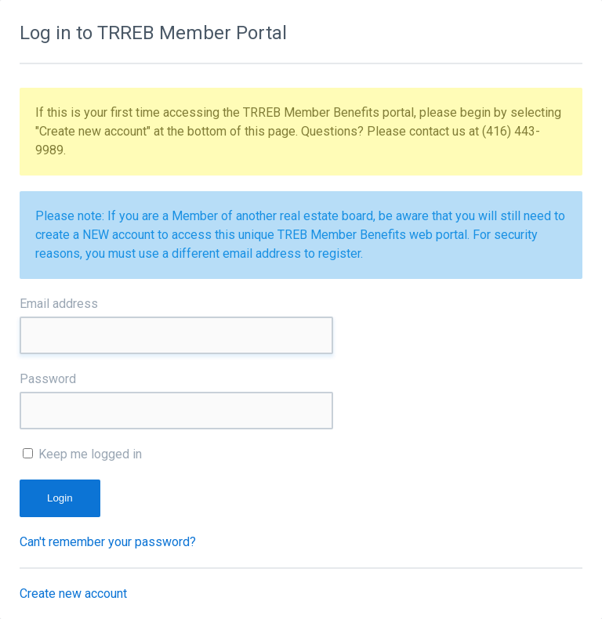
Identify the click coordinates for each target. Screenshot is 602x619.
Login (60, 498)
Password (48, 378)
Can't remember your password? (108, 541)
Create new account (73, 593)
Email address (59, 303)
